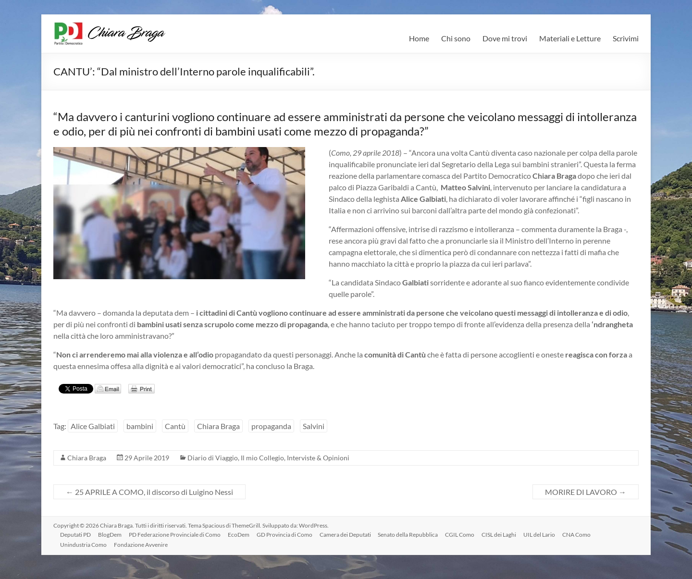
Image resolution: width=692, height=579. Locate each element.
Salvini (313, 426)
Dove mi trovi (504, 38)
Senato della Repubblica (412, 534)
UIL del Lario (545, 534)
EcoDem (241, 534)
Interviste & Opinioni (318, 458)
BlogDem (111, 534)
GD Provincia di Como (287, 534)
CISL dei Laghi (504, 534)
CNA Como (582, 534)
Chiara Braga (218, 426)
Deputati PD (76, 534)
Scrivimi (626, 38)
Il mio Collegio (262, 458)
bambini (139, 426)
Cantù (175, 426)
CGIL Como (464, 534)
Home (419, 38)
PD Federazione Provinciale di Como (176, 534)
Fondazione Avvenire (142, 544)
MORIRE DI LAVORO (585, 491)
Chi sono (455, 38)
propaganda (271, 426)
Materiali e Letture (570, 38)
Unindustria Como (84, 544)
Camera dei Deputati (348, 534)
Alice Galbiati (93, 426)
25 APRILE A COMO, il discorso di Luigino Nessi (149, 491)
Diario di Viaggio (212, 458)
